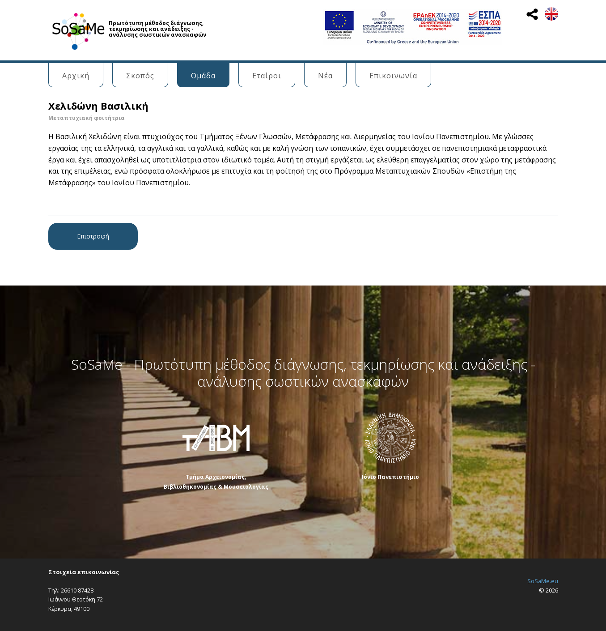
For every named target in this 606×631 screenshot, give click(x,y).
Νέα (325, 76)
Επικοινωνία (393, 76)
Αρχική (75, 76)
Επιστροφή (93, 236)
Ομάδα (203, 76)
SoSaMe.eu (542, 581)
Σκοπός (140, 76)
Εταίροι (266, 76)
